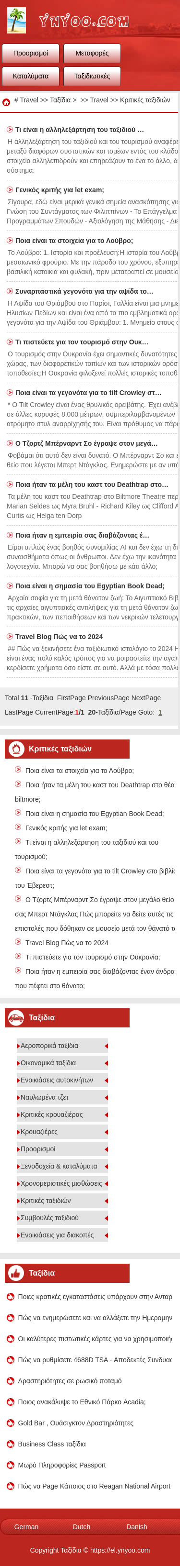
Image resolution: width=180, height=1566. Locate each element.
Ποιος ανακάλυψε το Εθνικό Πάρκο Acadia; (82, 1402)
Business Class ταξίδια (52, 1444)
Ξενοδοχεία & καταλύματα (59, 1166)
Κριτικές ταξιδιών (145, 100)
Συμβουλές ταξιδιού (50, 1218)
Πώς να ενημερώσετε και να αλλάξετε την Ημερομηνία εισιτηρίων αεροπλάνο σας (95, 1318)
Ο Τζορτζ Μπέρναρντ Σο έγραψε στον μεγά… (86, 443)
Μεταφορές (91, 53)
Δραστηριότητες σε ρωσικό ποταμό (70, 1381)
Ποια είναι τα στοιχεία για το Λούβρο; (75, 240)
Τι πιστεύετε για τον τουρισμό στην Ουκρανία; (92, 957)
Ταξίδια (60, 100)
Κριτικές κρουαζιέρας (52, 1114)
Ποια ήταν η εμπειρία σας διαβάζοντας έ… (82, 535)
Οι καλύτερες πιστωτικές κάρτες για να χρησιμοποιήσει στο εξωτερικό (95, 1339)
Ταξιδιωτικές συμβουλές (92, 79)
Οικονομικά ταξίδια (48, 1063)
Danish (136, 1527)
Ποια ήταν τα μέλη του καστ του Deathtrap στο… (91, 484)
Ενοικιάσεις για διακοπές (57, 1235)
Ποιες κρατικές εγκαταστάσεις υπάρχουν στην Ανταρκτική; (95, 1297)
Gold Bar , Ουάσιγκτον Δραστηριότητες (75, 1423)
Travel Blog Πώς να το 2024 (60, 636)
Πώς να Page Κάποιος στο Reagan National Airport (94, 1486)
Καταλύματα (31, 76)
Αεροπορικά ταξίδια (49, 1045)
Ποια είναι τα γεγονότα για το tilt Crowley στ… (88, 393)
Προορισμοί (30, 53)
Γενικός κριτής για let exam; (60, 190)
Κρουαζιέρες (39, 1132)
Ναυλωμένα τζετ (45, 1097)
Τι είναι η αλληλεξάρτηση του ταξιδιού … (79, 129)
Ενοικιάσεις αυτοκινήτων (57, 1080)
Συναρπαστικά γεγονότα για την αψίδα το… (84, 291)
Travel (29, 100)
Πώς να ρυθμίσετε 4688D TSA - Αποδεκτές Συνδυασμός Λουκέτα (95, 1360)
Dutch (82, 1527)
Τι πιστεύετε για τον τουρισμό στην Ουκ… (82, 342)
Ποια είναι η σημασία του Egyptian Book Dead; (91, 586)
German (26, 1527)
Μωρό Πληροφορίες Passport (62, 1465)
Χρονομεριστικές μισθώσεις (61, 1183)
